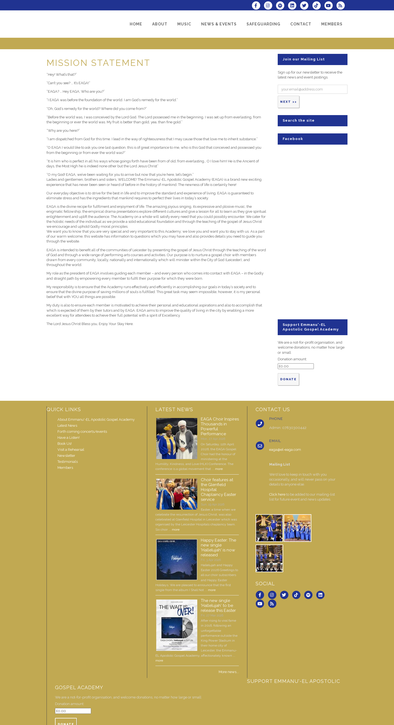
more (219, 469)
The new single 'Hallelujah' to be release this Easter (218, 605)
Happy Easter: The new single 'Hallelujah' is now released (218, 547)
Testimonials (67, 462)
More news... (229, 672)
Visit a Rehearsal (70, 450)
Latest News (67, 425)
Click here (277, 494)
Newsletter (66, 456)
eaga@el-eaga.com (285, 450)
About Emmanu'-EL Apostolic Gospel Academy (96, 419)
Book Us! (64, 444)
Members (65, 468)
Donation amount (292, 359)
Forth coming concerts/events (82, 431)
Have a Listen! (68, 437)
